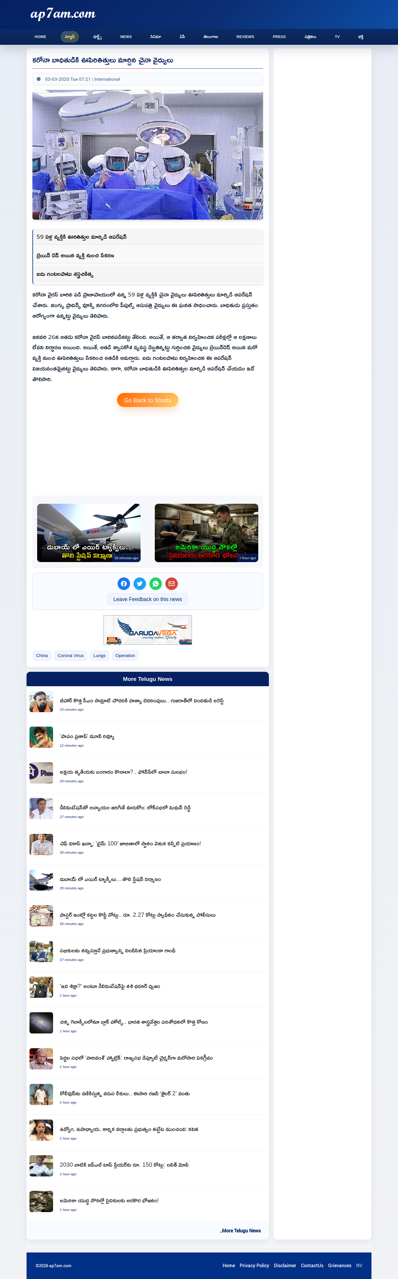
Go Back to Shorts (148, 400)
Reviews (245, 36)
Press (279, 36)
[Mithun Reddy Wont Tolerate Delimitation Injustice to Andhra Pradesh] (147, 811)
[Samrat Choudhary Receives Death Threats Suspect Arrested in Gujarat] (147, 704)
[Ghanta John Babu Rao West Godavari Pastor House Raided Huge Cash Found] (147, 918)
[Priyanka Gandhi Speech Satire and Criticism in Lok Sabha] (147, 954)
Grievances (339, 1265)
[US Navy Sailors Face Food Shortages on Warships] (206, 533)
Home (40, 36)
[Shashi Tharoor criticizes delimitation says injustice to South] (147, 990)
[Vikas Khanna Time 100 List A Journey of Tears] (147, 847)
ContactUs (312, 1265)
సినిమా (155, 36)
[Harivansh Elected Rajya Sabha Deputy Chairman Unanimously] (147, 1061)
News (126, 36)
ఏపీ (182, 36)
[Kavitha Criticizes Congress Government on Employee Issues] (147, 1132)
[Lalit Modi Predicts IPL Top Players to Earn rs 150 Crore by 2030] (147, 1168)
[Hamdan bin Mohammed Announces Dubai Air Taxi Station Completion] (89, 533)
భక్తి (360, 36)
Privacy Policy (254, 1265)
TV (337, 36)
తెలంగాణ (210, 36)
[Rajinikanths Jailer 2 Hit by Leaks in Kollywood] (147, 1097)
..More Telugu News (240, 1230)
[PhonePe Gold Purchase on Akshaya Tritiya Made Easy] (147, 775)
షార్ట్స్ (97, 36)
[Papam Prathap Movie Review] (147, 740)
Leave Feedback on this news (147, 599)
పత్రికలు (310, 36)
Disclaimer (285, 1265)
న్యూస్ (70, 36)
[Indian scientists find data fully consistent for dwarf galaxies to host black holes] (147, 1025)
